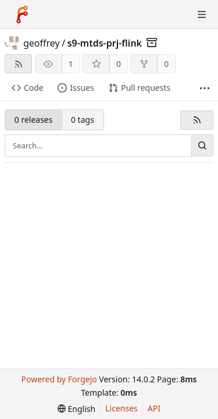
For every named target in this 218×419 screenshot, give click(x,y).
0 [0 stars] (118, 63)
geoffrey (41, 43)
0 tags (82, 119)
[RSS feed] (18, 63)
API (154, 408)
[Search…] (202, 145)
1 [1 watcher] (71, 63)
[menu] (76, 408)
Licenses (121, 408)
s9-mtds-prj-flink (104, 43)
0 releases (34, 119)
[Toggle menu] (201, 14)
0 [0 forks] (166, 63)
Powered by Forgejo (59, 379)
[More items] (204, 88)
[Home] (22, 14)
